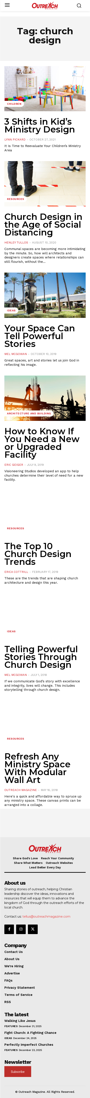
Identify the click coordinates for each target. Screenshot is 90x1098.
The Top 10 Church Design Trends (37, 554)
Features (10, 1026)
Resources (15, 199)
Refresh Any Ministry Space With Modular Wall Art (37, 768)
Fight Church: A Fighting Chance (30, 1033)
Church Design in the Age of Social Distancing (43, 224)
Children (14, 103)
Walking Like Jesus (20, 1021)
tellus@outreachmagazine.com (46, 916)
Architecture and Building (29, 413)
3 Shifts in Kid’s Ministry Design (39, 125)
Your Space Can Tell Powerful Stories (39, 336)
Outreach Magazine (20, 790)
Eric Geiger (13, 464)
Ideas (11, 310)
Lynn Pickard (14, 139)
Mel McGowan (15, 354)
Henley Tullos (16, 242)
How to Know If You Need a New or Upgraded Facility (42, 443)
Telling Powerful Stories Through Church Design (41, 657)
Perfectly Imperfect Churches (28, 1045)
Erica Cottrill (16, 572)
